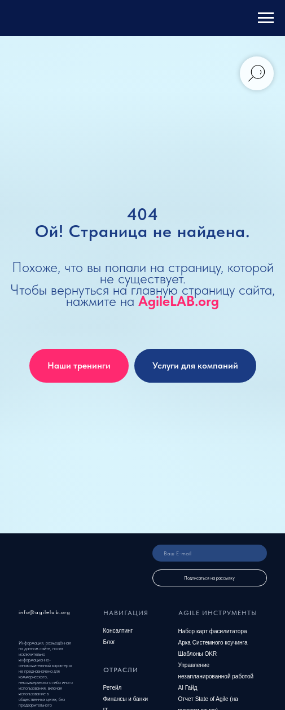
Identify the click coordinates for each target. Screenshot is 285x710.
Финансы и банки (125, 699)
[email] (209, 553)
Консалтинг (118, 631)
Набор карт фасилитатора (212, 631)
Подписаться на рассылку (209, 578)
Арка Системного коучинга (213, 642)
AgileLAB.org (178, 300)
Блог (109, 642)
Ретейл (112, 688)
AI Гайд (188, 688)
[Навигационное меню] (266, 18)
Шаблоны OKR (197, 654)
